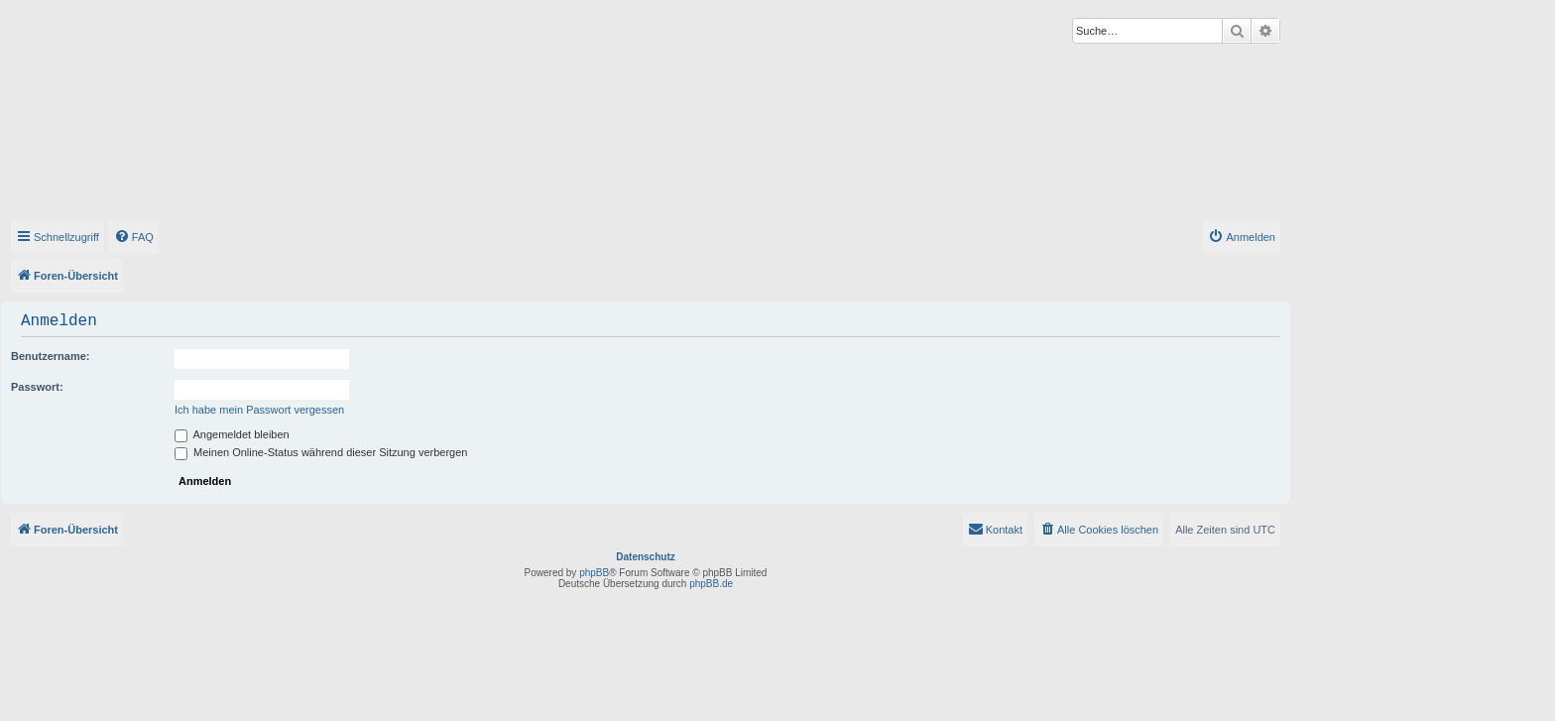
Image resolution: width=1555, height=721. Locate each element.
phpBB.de (711, 583)
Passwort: (37, 387)
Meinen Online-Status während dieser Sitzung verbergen (321, 452)
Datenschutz (645, 556)
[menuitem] (134, 237)
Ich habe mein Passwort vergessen (259, 410)
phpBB (594, 572)
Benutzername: (50, 356)
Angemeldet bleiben (232, 434)
